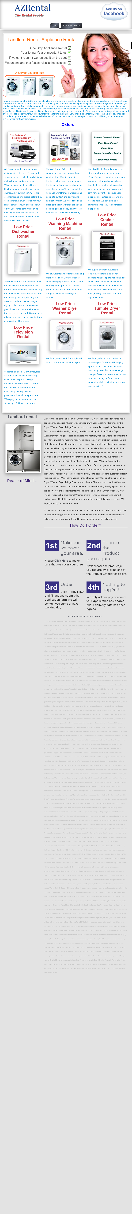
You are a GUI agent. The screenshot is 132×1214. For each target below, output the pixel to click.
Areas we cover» (71, 25)
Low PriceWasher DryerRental (65, 308)
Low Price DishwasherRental (23, 231)
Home (55, 25)
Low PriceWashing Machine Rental (65, 224)
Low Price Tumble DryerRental (107, 308)
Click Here (61, 560)
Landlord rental (22, 417)
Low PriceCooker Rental (107, 220)
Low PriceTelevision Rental (23, 332)
